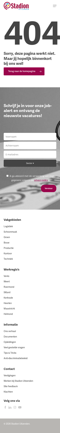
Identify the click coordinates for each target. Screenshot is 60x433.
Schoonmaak (10, 232)
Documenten (10, 336)
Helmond (8, 314)
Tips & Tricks (10, 353)
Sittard (7, 292)
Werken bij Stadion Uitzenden (18, 381)
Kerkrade (8, 297)
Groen (7, 237)
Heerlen (8, 303)
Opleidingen (10, 342)
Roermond (9, 287)
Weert (7, 281)
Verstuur (49, 188)
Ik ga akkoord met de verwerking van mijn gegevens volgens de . (30, 178)
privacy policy (41, 180)
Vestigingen (10, 375)
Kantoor (8, 253)
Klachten (8, 391)
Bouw (6, 242)
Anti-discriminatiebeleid (16, 358)
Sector (29, 163)
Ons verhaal (10, 331)
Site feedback (11, 386)
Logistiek (8, 226)
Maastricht (9, 308)
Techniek (8, 259)
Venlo (6, 276)
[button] (54, 5)
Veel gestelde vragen (14, 347)
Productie (9, 248)
